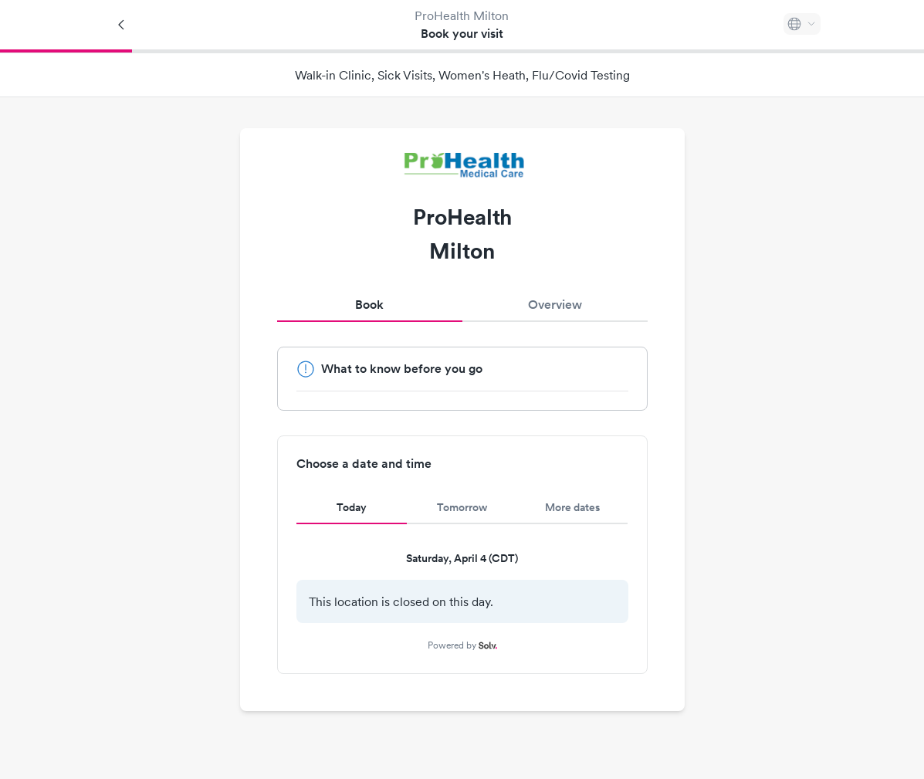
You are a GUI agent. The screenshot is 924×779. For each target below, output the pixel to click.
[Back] (121, 24)
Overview (555, 304)
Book (369, 304)
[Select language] (802, 24)
